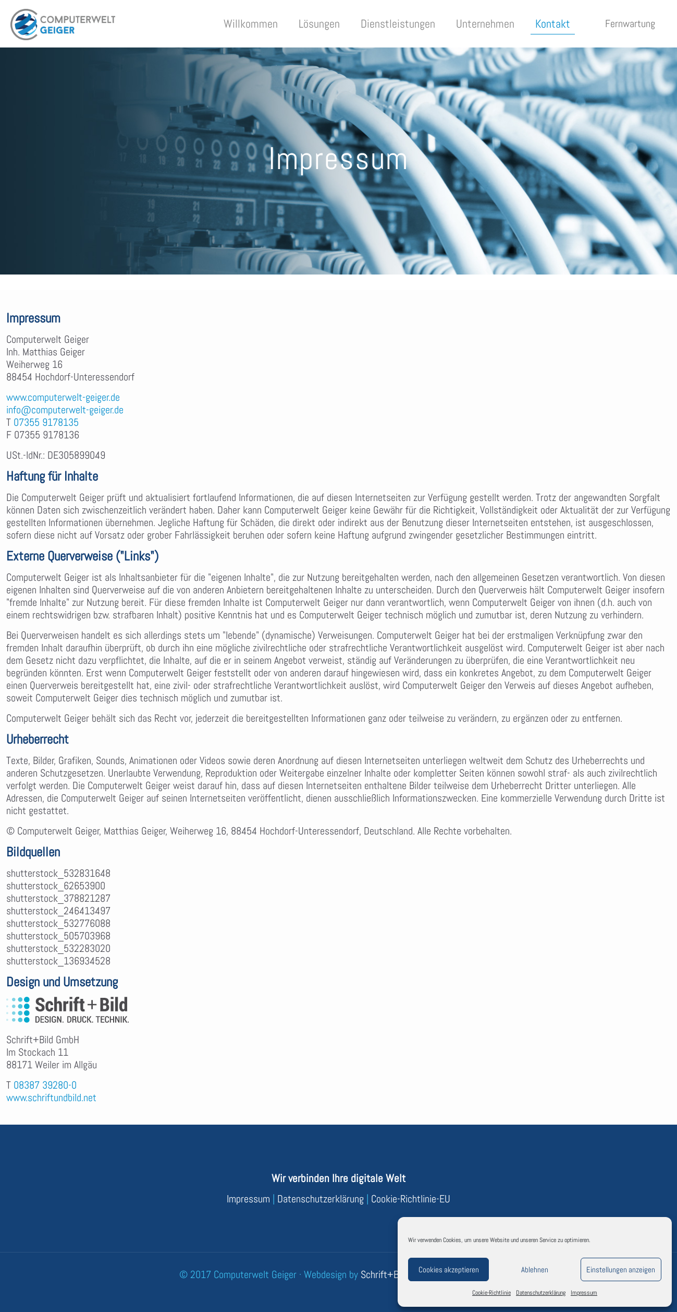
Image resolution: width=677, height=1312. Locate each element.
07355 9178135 (46, 422)
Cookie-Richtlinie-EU (410, 1199)
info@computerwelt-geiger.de (65, 409)
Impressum (584, 1293)
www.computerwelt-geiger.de (63, 397)
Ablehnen (534, 1269)
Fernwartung (630, 23)
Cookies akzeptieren (448, 1269)
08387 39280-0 (45, 1085)
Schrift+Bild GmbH (397, 1274)
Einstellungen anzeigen (620, 1269)
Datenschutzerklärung (540, 1293)
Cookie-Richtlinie (491, 1293)
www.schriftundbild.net (51, 1097)
